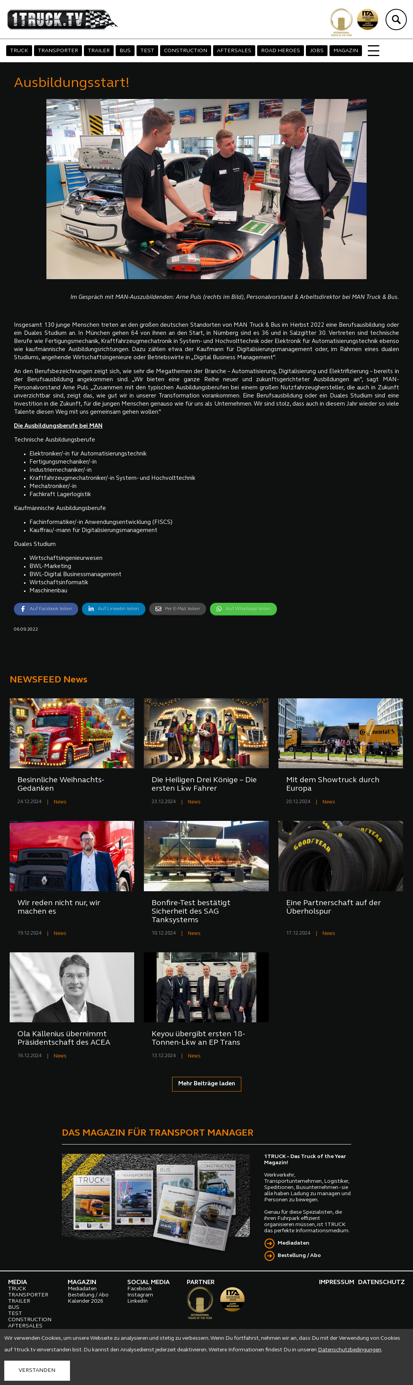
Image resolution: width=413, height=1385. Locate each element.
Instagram (140, 1295)
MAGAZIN (345, 51)
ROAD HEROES (280, 51)
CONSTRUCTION (185, 51)
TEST (147, 51)
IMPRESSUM (336, 1282)
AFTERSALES (234, 51)
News (60, 802)
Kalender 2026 (85, 1301)
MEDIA (17, 1282)
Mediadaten (293, 1243)
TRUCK (19, 51)
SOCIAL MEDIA (148, 1282)
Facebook (139, 1289)
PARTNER (201, 1282)
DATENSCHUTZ (381, 1282)
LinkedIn (137, 1301)
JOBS (317, 51)
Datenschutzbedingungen (349, 1350)
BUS (125, 51)
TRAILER (99, 51)
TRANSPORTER (58, 51)
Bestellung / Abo (299, 1256)
